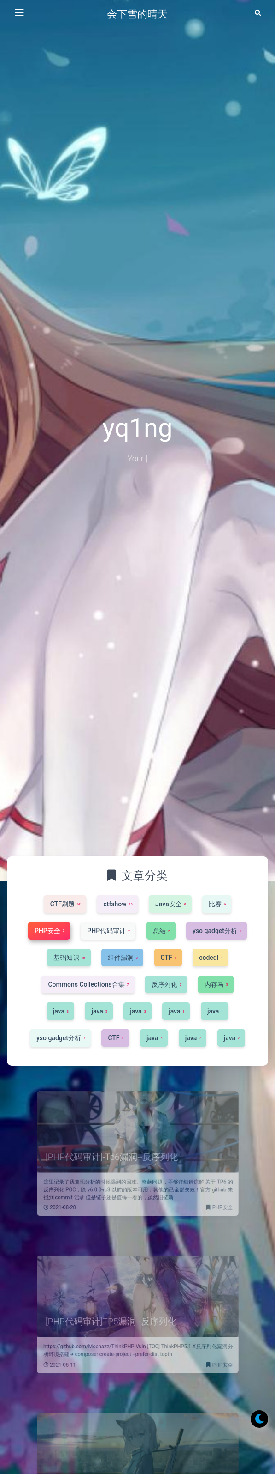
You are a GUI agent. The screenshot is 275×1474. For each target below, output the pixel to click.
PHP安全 (205, 1197)
